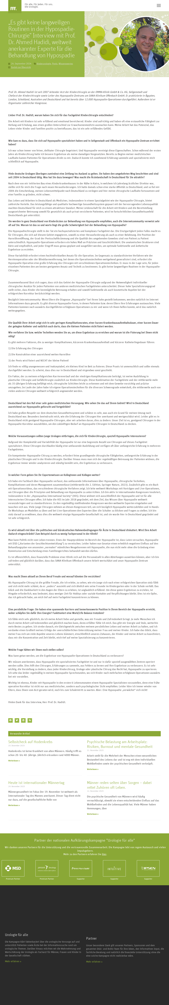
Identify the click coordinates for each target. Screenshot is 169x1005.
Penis (54, 64)
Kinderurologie (44, 64)
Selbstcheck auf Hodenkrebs (30, 742)
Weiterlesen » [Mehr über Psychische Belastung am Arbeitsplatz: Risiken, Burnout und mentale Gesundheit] (92, 769)
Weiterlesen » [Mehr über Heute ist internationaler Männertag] (14, 805)
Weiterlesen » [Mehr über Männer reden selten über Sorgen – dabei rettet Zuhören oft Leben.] (92, 814)
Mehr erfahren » (13, 961)
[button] (10, 720)
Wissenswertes (66, 64)
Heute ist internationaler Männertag (36, 783)
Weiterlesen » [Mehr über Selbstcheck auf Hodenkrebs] (14, 761)
